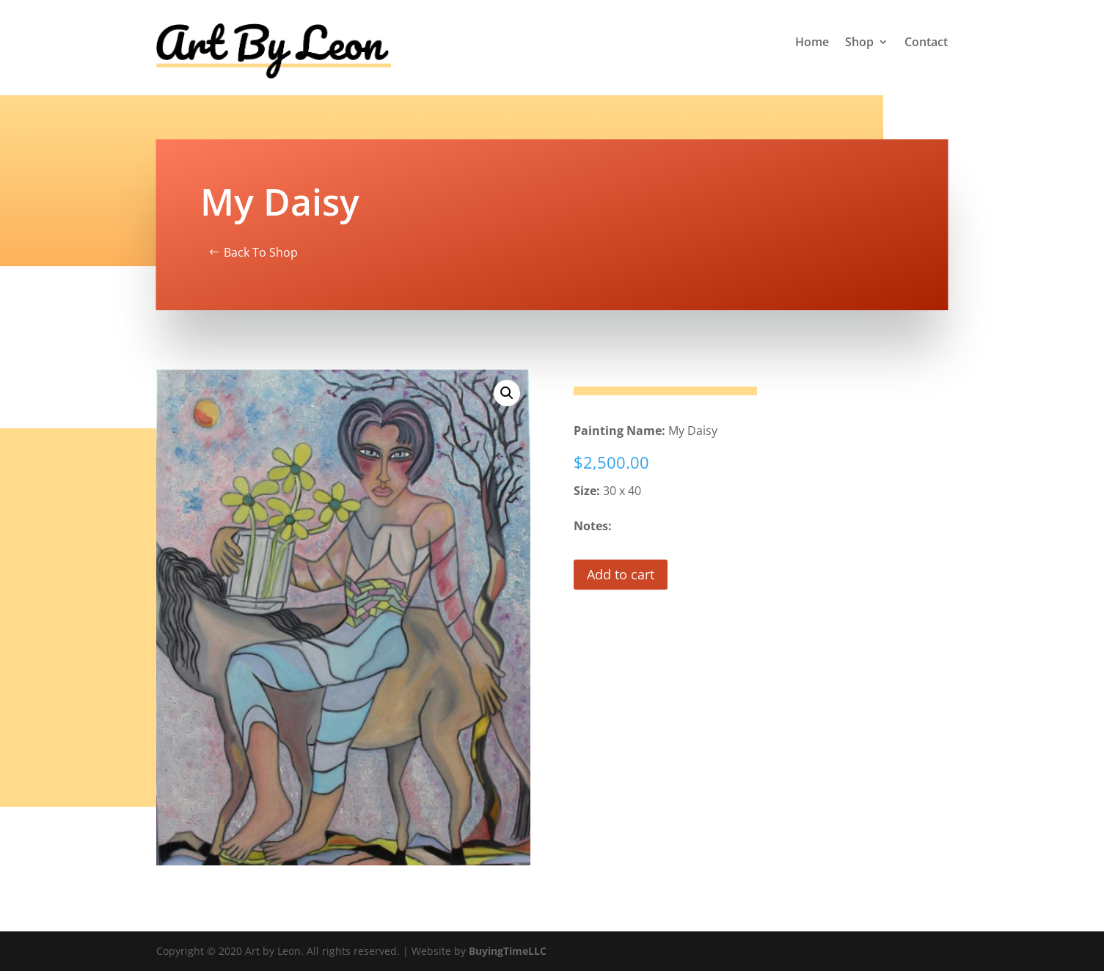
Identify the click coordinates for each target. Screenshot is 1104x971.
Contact (926, 43)
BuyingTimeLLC (507, 951)
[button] (507, 393)
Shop (859, 43)
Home (812, 43)
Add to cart (620, 574)
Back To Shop (261, 252)
